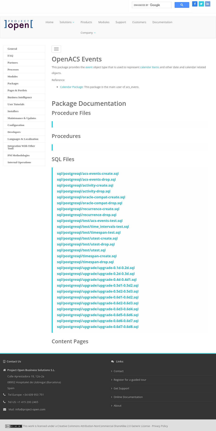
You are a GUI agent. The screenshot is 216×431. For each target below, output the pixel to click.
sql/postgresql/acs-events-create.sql (88, 173)
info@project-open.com (30, 409)
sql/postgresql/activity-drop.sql (84, 191)
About (118, 405)
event (89, 67)
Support (121, 22)
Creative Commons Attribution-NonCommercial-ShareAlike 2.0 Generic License (103, 426)
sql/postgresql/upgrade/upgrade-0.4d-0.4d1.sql (97, 279)
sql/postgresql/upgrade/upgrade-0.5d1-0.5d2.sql (98, 285)
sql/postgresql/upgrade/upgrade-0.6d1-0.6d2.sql (98, 297)
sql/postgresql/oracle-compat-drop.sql (89, 203)
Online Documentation (128, 397)
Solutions (66, 22)
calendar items (149, 67)
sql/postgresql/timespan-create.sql (87, 256)
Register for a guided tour (130, 380)
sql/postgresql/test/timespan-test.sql (89, 232)
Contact (119, 371)
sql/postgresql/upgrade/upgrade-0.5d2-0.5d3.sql (98, 291)
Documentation (162, 22)
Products (86, 22)
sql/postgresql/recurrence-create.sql (88, 209)
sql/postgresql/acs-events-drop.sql (86, 179)
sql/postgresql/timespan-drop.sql (85, 262)
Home (49, 22)
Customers (139, 22)
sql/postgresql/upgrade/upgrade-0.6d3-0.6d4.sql (98, 309)
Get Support (121, 388)
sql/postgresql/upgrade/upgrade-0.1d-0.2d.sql (96, 267)
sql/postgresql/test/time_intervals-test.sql (93, 226)
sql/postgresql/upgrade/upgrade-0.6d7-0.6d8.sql (98, 326)
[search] (151, 5)
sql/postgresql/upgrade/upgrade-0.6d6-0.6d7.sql (98, 320)
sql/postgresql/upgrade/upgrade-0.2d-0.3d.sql (96, 273)
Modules (103, 22)
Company (87, 32)
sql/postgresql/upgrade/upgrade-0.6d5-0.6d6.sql (98, 315)
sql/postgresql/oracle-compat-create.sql (91, 197)
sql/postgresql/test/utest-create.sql (87, 238)
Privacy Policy (160, 426)
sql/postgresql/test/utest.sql (81, 250)
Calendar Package (71, 87)
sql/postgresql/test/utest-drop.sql (86, 244)
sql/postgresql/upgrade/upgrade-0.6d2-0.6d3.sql (98, 303)
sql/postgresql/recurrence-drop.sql (86, 214)
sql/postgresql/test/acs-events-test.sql (90, 220)
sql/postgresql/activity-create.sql (85, 185)
